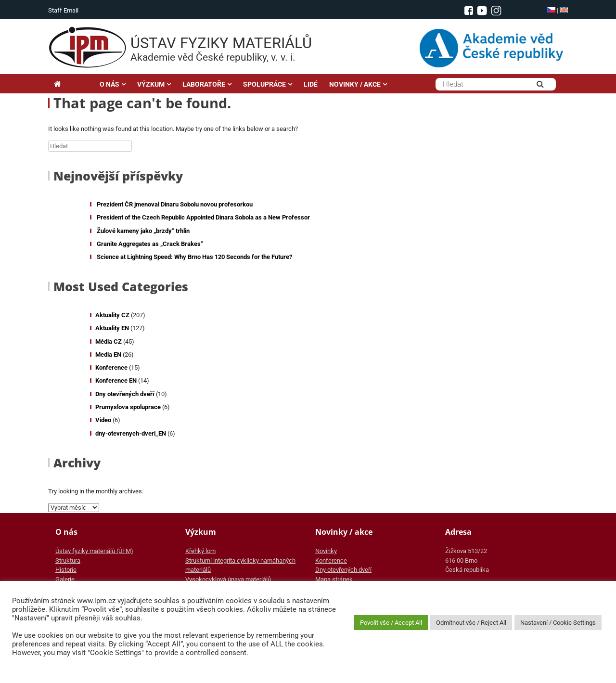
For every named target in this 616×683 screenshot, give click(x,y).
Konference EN (116, 380)
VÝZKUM (151, 84)
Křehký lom (200, 550)
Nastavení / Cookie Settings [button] (558, 622)
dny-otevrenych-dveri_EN (130, 433)
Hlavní (71, 84)
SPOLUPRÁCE (264, 84)
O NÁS (109, 84)
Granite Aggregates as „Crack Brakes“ (150, 243)
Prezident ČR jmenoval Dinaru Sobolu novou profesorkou (175, 204)
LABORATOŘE (203, 84)
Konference (111, 367)
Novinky (326, 550)
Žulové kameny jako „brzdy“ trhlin (143, 230)
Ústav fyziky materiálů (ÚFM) (94, 550)
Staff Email (63, 10)
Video (103, 420)
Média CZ (108, 341)
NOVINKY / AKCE (355, 84)
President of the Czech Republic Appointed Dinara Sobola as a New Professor (203, 217)
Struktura (67, 560)
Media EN (108, 354)
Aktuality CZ (112, 315)
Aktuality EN (112, 328)
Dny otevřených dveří (124, 394)
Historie (66, 569)
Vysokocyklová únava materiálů (228, 579)
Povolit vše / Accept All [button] (391, 622)
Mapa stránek (334, 579)
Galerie (65, 579)
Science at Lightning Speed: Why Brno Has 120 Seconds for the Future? (194, 256)
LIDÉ (311, 84)
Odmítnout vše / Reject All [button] (471, 622)
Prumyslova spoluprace (128, 407)
